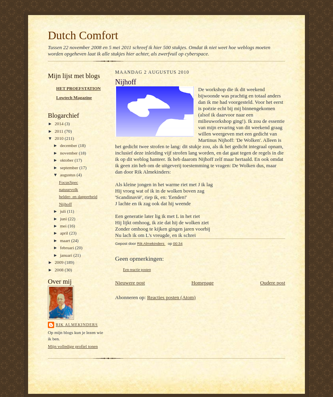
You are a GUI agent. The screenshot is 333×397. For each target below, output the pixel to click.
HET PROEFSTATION (78, 88)
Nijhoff (65, 204)
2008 (59, 269)
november (69, 153)
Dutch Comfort (83, 35)
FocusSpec (68, 182)
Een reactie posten (137, 269)
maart (65, 240)
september (69, 167)
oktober (67, 160)
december (69, 145)
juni (64, 218)
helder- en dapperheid (78, 196)
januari (67, 255)
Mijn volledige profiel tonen (73, 346)
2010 (59, 138)
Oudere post (272, 283)
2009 (59, 262)
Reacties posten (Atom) (171, 297)
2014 (59, 123)
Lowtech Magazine (74, 97)
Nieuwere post (130, 283)
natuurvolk (68, 189)
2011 (59, 131)
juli (63, 211)
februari (67, 247)
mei (64, 225)
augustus (68, 174)
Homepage (202, 283)
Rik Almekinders (77, 325)
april (64, 233)
